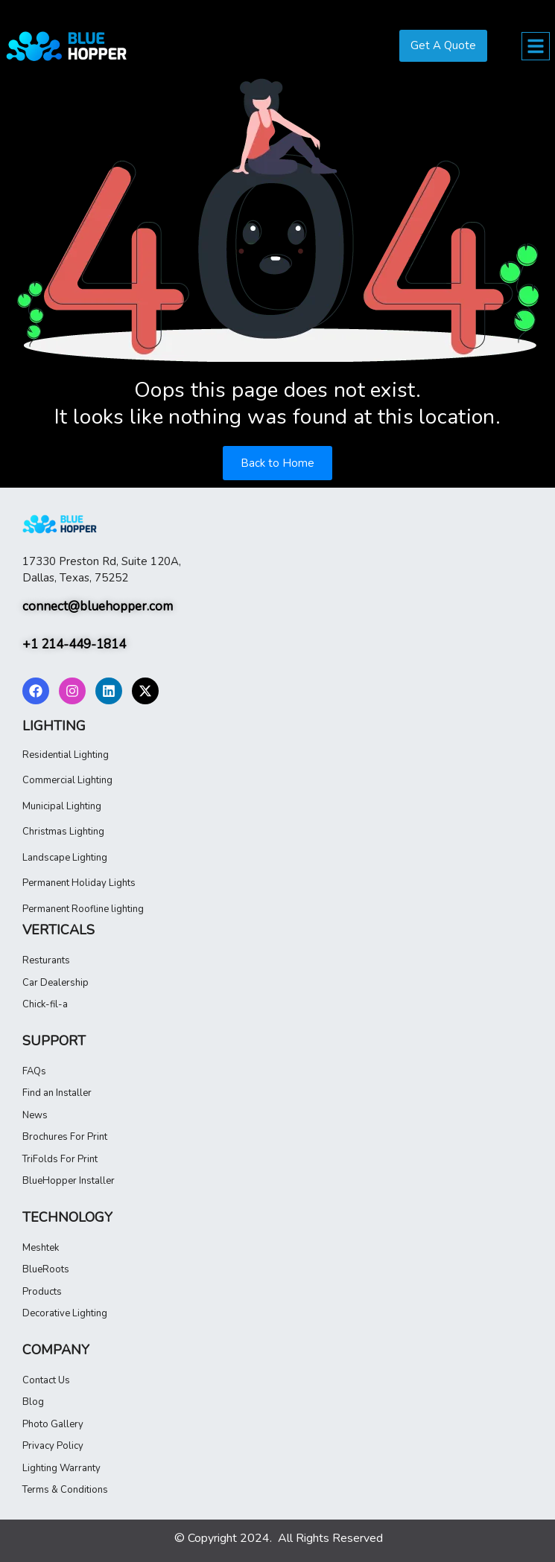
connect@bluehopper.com (97, 605)
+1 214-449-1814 (75, 643)
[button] (535, 46)
